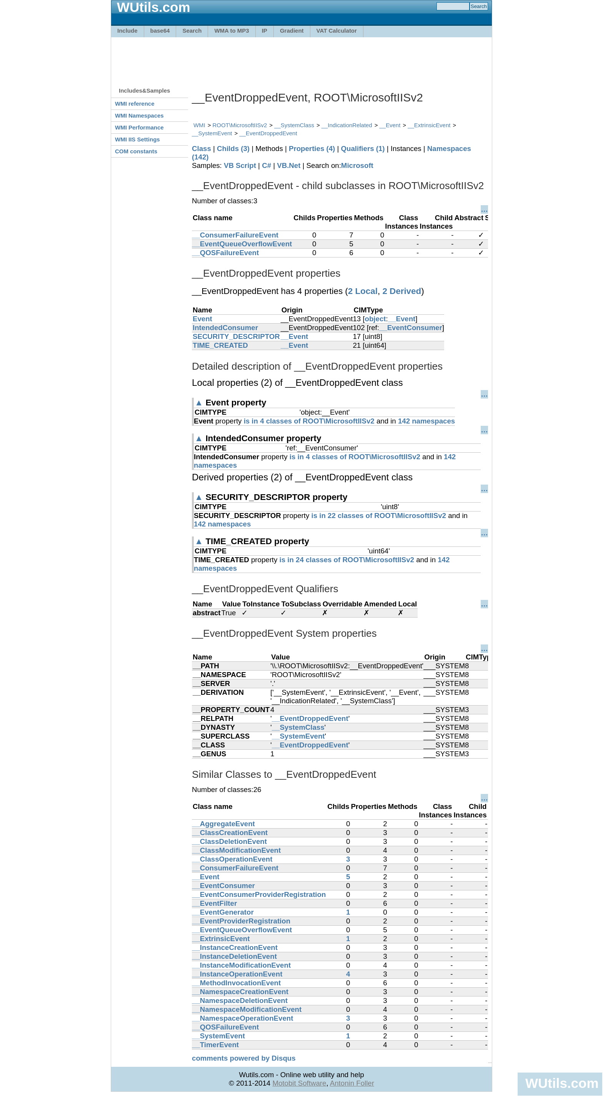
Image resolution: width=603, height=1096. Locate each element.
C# (266, 165)
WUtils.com (561, 1083)
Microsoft (357, 165)
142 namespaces (426, 421)
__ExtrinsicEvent (429, 125)
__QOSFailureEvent (225, 253)
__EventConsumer (410, 328)
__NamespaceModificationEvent (247, 1009)
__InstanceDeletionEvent (234, 956)
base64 (160, 30)
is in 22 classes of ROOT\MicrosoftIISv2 (378, 515)
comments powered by (244, 1058)
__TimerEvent (215, 1045)
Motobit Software (299, 1083)
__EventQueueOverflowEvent (242, 244)
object (375, 319)
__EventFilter (214, 903)
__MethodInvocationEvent (236, 983)
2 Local (363, 291)
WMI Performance (139, 127)
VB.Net (288, 165)
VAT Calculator (336, 30)
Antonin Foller (352, 1083)
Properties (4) (312, 148)
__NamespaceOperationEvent (242, 1018)
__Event (390, 125)
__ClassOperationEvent (232, 859)
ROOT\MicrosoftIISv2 (240, 125)
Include (127, 30)
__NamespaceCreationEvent (240, 992)
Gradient (292, 30)
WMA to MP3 (231, 30)
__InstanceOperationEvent (237, 974)
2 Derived (401, 291)
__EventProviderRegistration (241, 921)
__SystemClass (294, 125)
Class (201, 148)
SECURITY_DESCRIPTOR (236, 336)
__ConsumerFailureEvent (235, 235)
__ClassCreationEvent (230, 833)
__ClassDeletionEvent (229, 841)
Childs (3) (233, 148)
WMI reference (135, 103)
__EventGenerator (223, 912)
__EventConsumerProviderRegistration (259, 894)
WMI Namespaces (139, 115)
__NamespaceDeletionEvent (240, 1000)
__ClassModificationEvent (236, 850)
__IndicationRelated (346, 125)
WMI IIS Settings (137, 139)
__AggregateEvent (223, 824)
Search (192, 30)
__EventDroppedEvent (268, 133)
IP (264, 30)
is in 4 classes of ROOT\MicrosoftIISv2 (309, 421)
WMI (199, 125)
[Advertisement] (301, 58)
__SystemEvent (212, 133)
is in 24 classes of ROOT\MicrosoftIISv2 (347, 560)
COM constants (136, 151)
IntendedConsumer (225, 328)
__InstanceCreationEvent (235, 947)
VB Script (240, 165)
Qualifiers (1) (363, 148)
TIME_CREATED (220, 345)
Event (202, 319)
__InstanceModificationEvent (241, 965)
